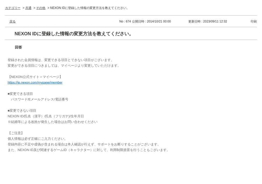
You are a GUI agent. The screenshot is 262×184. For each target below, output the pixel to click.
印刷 (254, 21)
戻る (12, 21)
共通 (28, 8)
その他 (40, 8)
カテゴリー (12, 8)
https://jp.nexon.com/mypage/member (35, 82)
